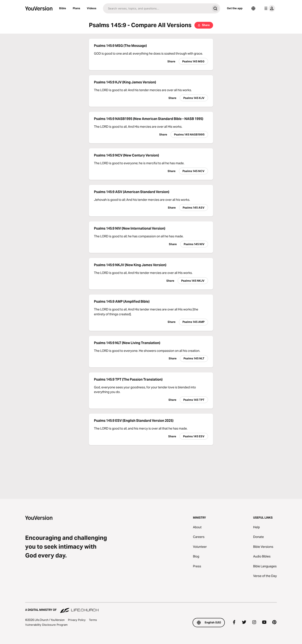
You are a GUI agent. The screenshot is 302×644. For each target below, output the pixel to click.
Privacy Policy (77, 620)
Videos (91, 8)
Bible (62, 8)
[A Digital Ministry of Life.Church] (151, 608)
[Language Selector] (253, 8)
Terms (93, 620)
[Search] (156, 8)
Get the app (234, 8)
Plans (76, 8)
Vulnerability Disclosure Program (46, 624)
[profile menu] (269, 8)
